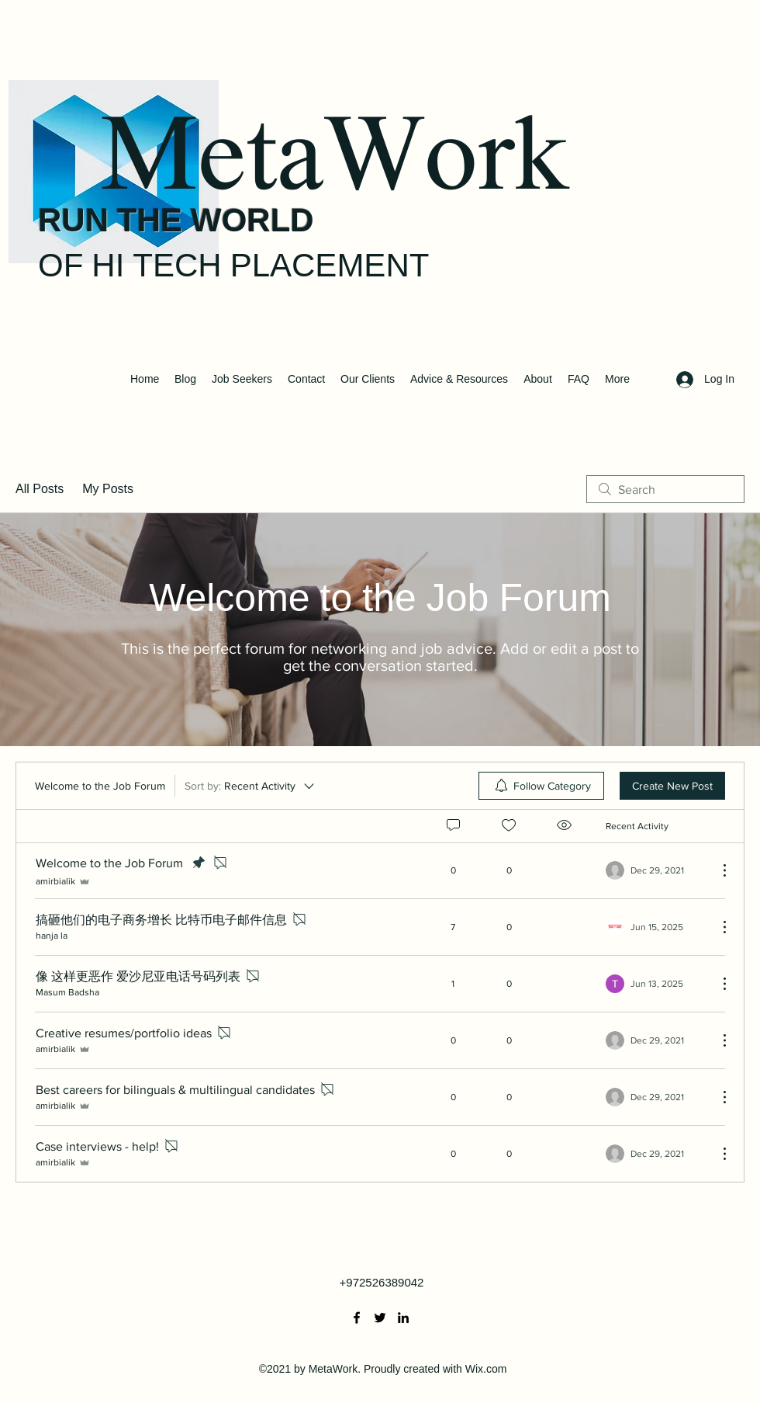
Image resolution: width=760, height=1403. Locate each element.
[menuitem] (541, 786)
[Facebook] (356, 1317)
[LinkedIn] (403, 1317)
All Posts (40, 488)
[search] (665, 489)
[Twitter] (380, 1317)
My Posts (107, 488)
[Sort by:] (250, 785)
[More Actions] (716, 870)
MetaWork (334, 164)
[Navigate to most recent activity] (656, 927)
